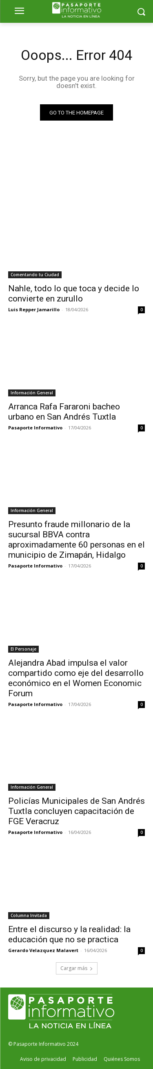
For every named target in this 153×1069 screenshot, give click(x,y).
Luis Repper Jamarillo (34, 309)
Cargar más (76, 968)
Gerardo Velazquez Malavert (43, 950)
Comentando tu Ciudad (35, 274)
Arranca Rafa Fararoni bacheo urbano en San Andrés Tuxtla (64, 412)
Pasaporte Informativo (35, 428)
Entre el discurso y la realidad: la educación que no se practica (69, 934)
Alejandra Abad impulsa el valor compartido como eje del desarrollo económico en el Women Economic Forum (76, 678)
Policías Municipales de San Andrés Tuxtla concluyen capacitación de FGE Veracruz (76, 811)
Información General (32, 393)
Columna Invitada (29, 915)
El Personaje (23, 649)
